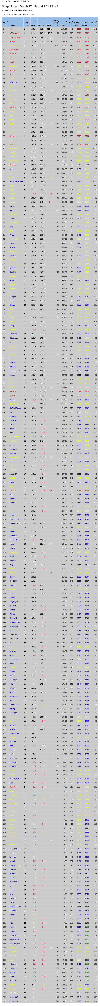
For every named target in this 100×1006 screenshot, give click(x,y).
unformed (13, 758)
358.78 (42, 54)
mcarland (13, 540)
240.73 (42, 219)
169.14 (42, 692)
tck (11, 511)
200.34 (42, 198)
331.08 (42, 391)
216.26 (34, 577)
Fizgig (12, 186)
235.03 (34, 247)
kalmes (12, 194)
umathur (13, 742)
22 (25, 326)
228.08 (34, 256)
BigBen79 (13, 762)
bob (11, 919)
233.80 (42, 523)
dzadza (12, 305)
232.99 (34, 235)
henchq (12, 989)
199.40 (42, 614)
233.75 (34, 190)
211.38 (34, 709)
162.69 (42, 700)
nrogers (12, 820)
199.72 (42, 297)
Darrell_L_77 (14, 865)
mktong (12, 531)
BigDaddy (13, 66)
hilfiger (12, 610)
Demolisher (14, 334)
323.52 (42, 87)
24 (25, 210)
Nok (11, 647)
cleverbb (13, 738)
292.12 (42, 132)
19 (25, 256)
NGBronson (14, 33)
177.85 (34, 371)
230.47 (34, 157)
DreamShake (15, 523)
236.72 (34, 169)
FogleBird (13, 420)
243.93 (42, 66)
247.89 (42, 478)
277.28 (42, 83)
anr (11, 95)
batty (11, 565)
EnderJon (13, 898)
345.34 (42, 58)
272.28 (42, 186)
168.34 (34, 359)
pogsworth (13, 725)
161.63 (34, 705)
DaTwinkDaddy (15, 408)
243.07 (34, 120)
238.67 (34, 231)
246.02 (34, 144)
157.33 (42, 305)
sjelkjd (12, 78)
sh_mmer (13, 812)
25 (25, 276)
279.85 (42, 165)
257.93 (42, 293)
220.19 (34, 210)
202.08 (42, 606)
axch (11, 132)
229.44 (34, 272)
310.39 (42, 45)
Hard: (33, 14)
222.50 (42, 169)
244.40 (34, 309)
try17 (11, 754)
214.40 (42, 268)
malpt (12, 62)
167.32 (34, 354)
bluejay (12, 589)
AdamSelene (14, 251)
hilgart (12, 663)
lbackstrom (14, 948)
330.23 (42, 78)
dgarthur (13, 54)
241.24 (34, 490)
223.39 (34, 264)
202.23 (42, 288)
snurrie (12, 363)
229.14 (34, 297)
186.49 (34, 99)
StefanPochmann (16, 181)
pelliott (12, 280)
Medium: (26, 14)
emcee (12, 915)
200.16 (42, 284)
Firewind (13, 157)
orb (11, 379)
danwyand (13, 696)
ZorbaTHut (14, 50)
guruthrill (13, 606)
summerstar (14, 993)
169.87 (42, 272)
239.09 (34, 124)
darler (12, 577)
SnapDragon (14, 404)
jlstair (12, 923)
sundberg (13, 552)
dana (11, 824)
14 (25, 243)
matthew (13, 453)
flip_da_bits (14, 602)
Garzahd (13, 330)
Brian (12, 243)
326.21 (42, 91)
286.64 (42, 140)
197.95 (34, 41)
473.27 (49, 33)
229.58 (34, 338)
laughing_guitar (15, 906)
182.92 (42, 655)
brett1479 (13, 680)
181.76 (42, 256)
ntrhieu (12, 354)
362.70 (42, 33)
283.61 (42, 437)
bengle (12, 247)
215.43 (42, 334)
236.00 (42, 157)
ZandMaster (14, 437)
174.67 (42, 750)
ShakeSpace (14, 264)
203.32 (34, 37)
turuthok (13, 857)
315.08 (42, 29)
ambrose (13, 128)
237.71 (34, 507)
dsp (11, 103)
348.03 (42, 136)
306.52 (42, 107)
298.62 (42, 412)
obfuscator (14, 45)
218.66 (42, 210)
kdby (11, 227)
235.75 (34, 214)
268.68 (42, 400)
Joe (11, 173)
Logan (12, 770)
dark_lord (13, 618)
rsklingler (13, 968)
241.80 (34, 482)
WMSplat (13, 832)
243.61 (34, 634)
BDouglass (14, 338)
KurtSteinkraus (15, 223)
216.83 (34, 569)
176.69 (42, 338)
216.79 (34, 573)
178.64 (42, 672)
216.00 (34, 581)
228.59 (42, 540)
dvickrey (13, 165)
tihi (11, 841)
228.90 (34, 317)
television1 (14, 161)
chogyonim (14, 952)
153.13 (42, 725)
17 (25, 268)
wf (10, 630)
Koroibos (13, 272)
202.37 (42, 729)
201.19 (34, 610)
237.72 (34, 429)
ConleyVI (13, 766)
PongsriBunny (15, 939)
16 (25, 99)
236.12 (34, 206)
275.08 (42, 354)
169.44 (34, 243)
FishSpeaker (14, 659)
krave (12, 878)
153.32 (34, 721)
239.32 (34, 260)
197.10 (34, 622)
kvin (11, 140)
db (10, 643)
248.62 (42, 124)
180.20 (42, 663)
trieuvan (13, 367)
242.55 (34, 74)
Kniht (12, 424)
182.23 (42, 659)
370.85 (42, 313)
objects (12, 688)
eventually (13, 288)
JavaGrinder (14, 733)
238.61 (34, 116)
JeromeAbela (15, 944)
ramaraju (13, 981)
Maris (12, 293)
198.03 (34, 738)
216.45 (34, 350)
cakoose (13, 470)
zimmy (12, 301)
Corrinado (13, 536)
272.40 (42, 462)
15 (25, 83)
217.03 (34, 276)
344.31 (42, 37)
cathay (12, 396)
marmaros (13, 214)
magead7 (13, 474)
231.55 (34, 531)
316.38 (42, 404)
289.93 (42, 424)
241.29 (42, 486)
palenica (13, 260)
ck (10, 342)
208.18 (34, 367)
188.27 (42, 651)
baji (11, 313)
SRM (8, 1)
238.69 (34, 107)
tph (11, 462)
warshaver (13, 499)
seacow (12, 853)
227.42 (34, 148)
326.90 (42, 103)
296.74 (42, 148)
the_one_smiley (15, 371)
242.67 (34, 95)
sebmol (12, 548)
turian (12, 808)
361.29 (42, 173)
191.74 (34, 334)
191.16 (34, 742)
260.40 (42, 177)
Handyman (14, 705)
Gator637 (13, 873)
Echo (12, 87)
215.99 (42, 359)
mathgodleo (14, 239)
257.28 (42, 190)
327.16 (42, 41)
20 (25, 206)
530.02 (49, 37)
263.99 (42, 181)
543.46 (49, 41)
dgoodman (14, 148)
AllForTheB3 (14, 849)
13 (25, 181)
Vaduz (12, 400)
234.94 (34, 433)
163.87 (34, 696)
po (10, 74)
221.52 (34, 560)
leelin (12, 569)
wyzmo (12, 655)
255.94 (42, 116)
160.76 (42, 367)
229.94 (42, 264)
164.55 (42, 280)
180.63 (34, 136)
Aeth (11, 116)
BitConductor (14, 882)
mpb (11, 960)
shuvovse (13, 449)
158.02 (42, 717)
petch (12, 799)
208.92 (34, 602)
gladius (12, 268)
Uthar (12, 206)
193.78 (34, 630)
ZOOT (12, 309)
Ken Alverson (15, 457)
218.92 (34, 305)
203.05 (34, 227)
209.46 (34, 713)
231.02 (34, 181)
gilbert (12, 190)
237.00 (34, 66)
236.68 (34, 177)
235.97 (34, 239)
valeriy (12, 667)
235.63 (34, 29)
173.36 (42, 680)
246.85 (34, 202)
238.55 (34, 647)
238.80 (34, 494)
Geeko (12, 672)
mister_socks (15, 935)
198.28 (42, 379)
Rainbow (13, 614)
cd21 (11, 783)
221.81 (34, 383)
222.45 (34, 186)
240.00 (34, 420)
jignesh (12, 585)
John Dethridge (15, 37)
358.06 (42, 50)
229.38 (42, 309)
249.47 (42, 214)
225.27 (42, 544)
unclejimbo (14, 845)
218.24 (42, 251)
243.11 (34, 78)
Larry (12, 593)
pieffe (12, 791)
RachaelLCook (15, 107)
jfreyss (12, 544)
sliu (11, 412)
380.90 (42, 144)
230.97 (34, 165)
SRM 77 (15, 1)
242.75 (34, 219)
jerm (11, 383)
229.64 (42, 239)
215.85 (42, 260)
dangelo (13, 91)
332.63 (42, 74)
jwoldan (12, 890)
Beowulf (13, 560)
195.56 (34, 346)
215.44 (42, 585)
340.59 (42, 223)
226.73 (42, 161)
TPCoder (13, 956)
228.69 (42, 247)
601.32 (49, 29)
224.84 (34, 758)
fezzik (12, 746)
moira (12, 198)
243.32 (34, 70)
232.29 (34, 223)
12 (25, 140)
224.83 (34, 103)
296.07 (42, 243)
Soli (11, 527)
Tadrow (12, 235)
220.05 (42, 565)
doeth (12, 144)
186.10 (42, 371)
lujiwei (12, 750)
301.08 (42, 120)
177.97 (42, 350)
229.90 (34, 301)
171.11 (42, 441)
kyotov (12, 317)
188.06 (34, 375)
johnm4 (12, 717)
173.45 (34, 676)
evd (11, 29)
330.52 (42, 396)
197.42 (34, 618)
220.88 (34, 688)
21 (25, 424)
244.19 (34, 33)
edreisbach (14, 795)
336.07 (42, 70)
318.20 (42, 99)
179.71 (42, 667)
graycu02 (13, 651)
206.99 (34, 342)
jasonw (12, 202)
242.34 (34, 173)
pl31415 (13, 391)
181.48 (42, 408)
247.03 (42, 301)
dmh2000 (13, 581)
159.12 (34, 985)
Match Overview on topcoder (23, 10)
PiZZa (12, 828)
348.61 (42, 153)
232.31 (34, 321)
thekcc (12, 387)
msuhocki (13, 836)
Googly (12, 326)
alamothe (13, 276)
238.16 (34, 91)
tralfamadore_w (15, 779)
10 (25, 231)
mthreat (12, 375)
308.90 (42, 111)
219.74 (42, 326)
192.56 (34, 251)
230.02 (34, 536)
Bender (12, 429)
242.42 (34, 50)
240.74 (34, 54)
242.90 (42, 202)
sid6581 (13, 976)
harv (11, 894)
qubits (12, 120)
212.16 (42, 593)
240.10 (42, 317)
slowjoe (12, 927)
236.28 (42, 235)
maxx (12, 177)
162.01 (34, 441)
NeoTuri (13, 729)
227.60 (34, 280)
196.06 (34, 326)
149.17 (34, 733)
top (3, 1)
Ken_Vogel (14, 787)
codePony (13, 441)
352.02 (42, 62)
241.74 (34, 416)
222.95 (34, 552)
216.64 (42, 227)
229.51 (34, 449)
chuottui (13, 597)
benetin (12, 41)
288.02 (42, 128)
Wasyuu (13, 869)
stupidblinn (14, 1001)
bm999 (12, 478)
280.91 (42, 231)
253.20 (42, 206)
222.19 (34, 556)
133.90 (34, 408)
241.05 (34, 140)
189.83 (34, 639)
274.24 (42, 457)
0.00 (50, 91)
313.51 (42, 330)
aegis (12, 556)
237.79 (34, 503)
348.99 (42, 387)
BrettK (12, 482)
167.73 (42, 375)
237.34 (34, 62)
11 (25, 161)
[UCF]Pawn (14, 639)
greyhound (14, 803)
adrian (12, 486)
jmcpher (13, 931)
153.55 (42, 363)
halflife (12, 124)
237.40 (34, 132)
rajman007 (14, 997)
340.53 (42, 194)
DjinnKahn (13, 490)
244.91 (34, 58)
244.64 (34, 83)
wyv (11, 721)
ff (10, 359)
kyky (11, 466)
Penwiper (13, 713)
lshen (12, 219)
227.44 (42, 276)
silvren (12, 902)
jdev (11, 433)
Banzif (12, 676)
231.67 (34, 445)
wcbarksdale (14, 626)
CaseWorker (14, 519)
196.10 (42, 626)
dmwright (13, 136)
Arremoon (13, 346)
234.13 (34, 284)
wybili (12, 111)
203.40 (34, 45)
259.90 (42, 470)
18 (25, 429)
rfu (11, 700)
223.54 (34, 153)
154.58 (34, 379)
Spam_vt (13, 153)
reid (11, 58)
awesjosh (13, 83)
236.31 (34, 111)
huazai (12, 861)
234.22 (34, 519)
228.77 (34, 453)
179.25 (42, 383)
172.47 (42, 684)
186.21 (42, 321)
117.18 (34, 754)
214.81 (42, 589)
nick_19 (12, 494)
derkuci (12, 70)
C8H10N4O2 (14, 634)
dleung (12, 709)
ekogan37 (13, 284)
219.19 (42, 762)
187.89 (42, 499)
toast (11, 445)
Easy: (19, 14)
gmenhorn (13, 886)
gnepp (12, 231)
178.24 (42, 746)
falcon (12, 816)
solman (12, 503)
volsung (12, 256)
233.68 (42, 527)
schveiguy (13, 964)
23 (25, 297)
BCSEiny (13, 972)
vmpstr (12, 515)
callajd (12, 684)
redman (12, 573)
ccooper (13, 297)
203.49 (42, 346)
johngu (12, 507)
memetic (13, 99)
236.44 (34, 268)
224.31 (34, 548)
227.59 (34, 363)
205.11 (34, 474)
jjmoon (12, 985)
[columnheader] (5, 22)
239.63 (34, 198)
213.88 (42, 766)
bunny (12, 692)
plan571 (13, 775)
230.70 (34, 288)
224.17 (34, 293)
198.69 (34, 128)
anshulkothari (15, 622)
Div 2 (27, 1)
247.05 (34, 87)
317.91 (42, 95)
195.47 (42, 342)
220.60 (34, 466)
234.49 (34, 161)
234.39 (34, 515)
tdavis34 (13, 911)
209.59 (34, 597)
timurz (12, 350)
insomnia (13, 416)
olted (11, 321)
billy (11, 210)
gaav (11, 169)
